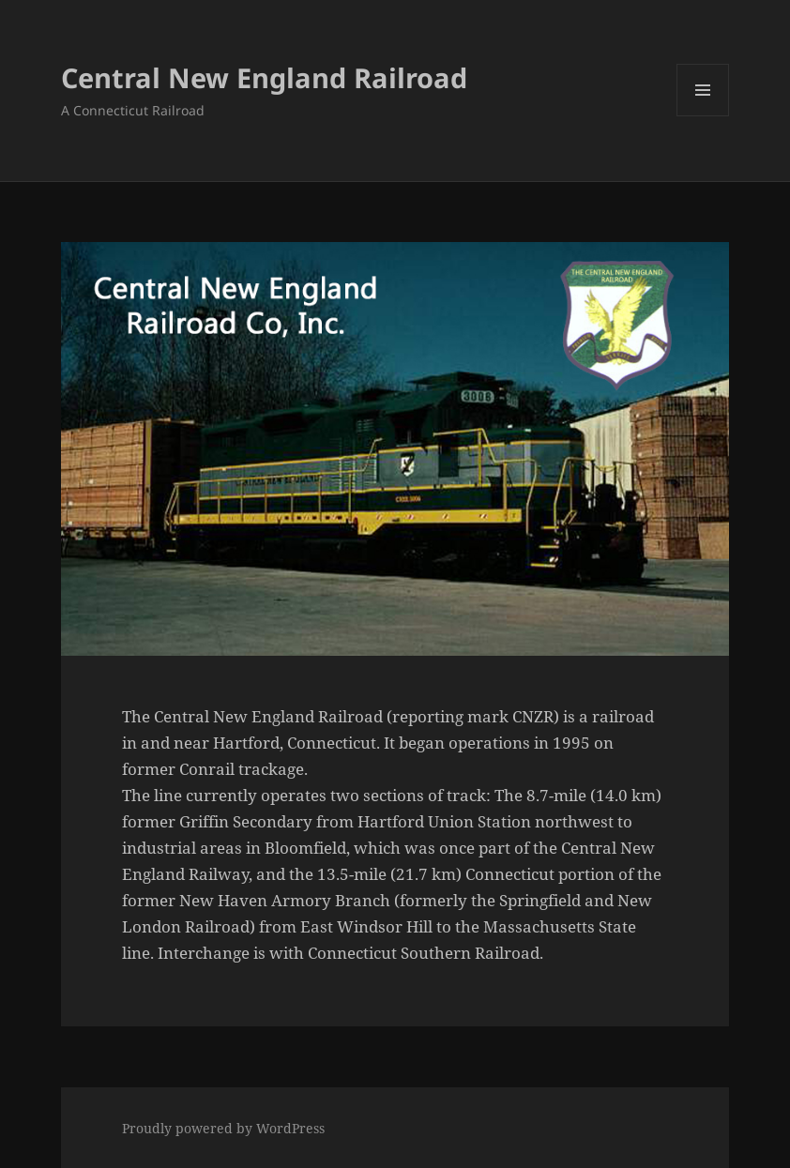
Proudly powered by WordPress (223, 1128)
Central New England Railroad (264, 77)
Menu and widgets (703, 115)
